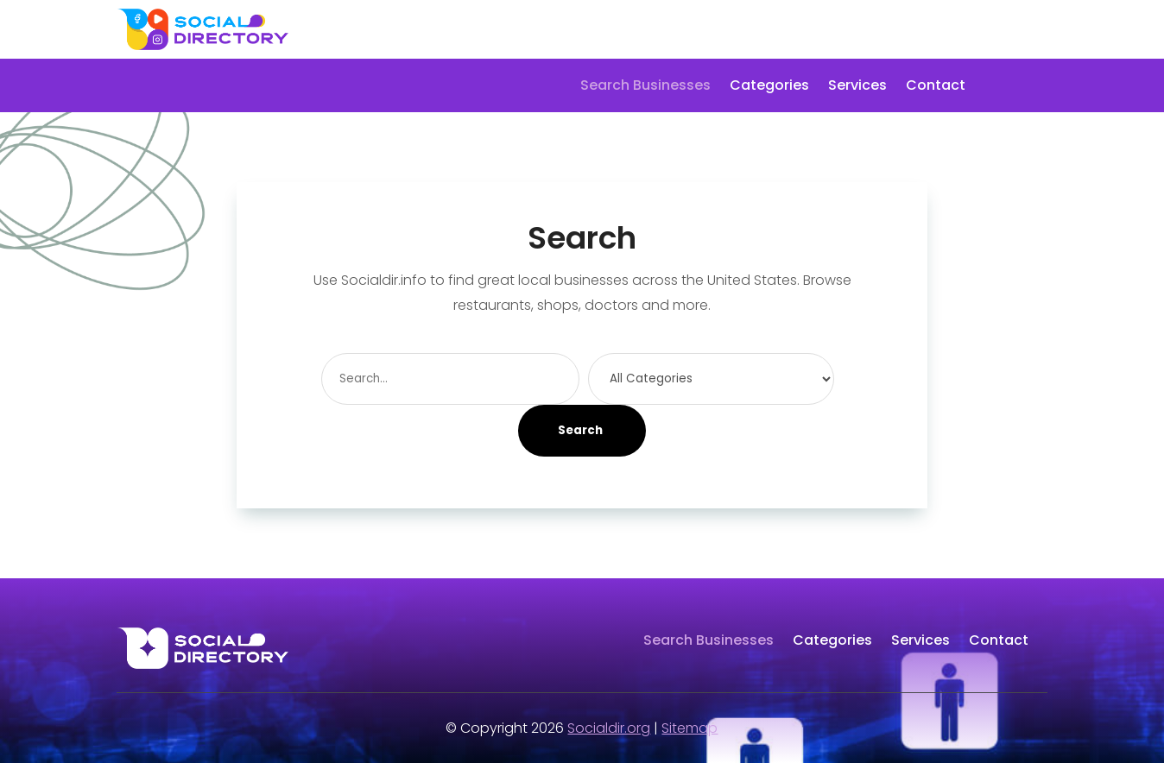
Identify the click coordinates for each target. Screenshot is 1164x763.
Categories (769, 87)
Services (857, 87)
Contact (935, 87)
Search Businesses (645, 87)
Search (580, 430)
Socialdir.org (608, 728)
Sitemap (689, 728)
